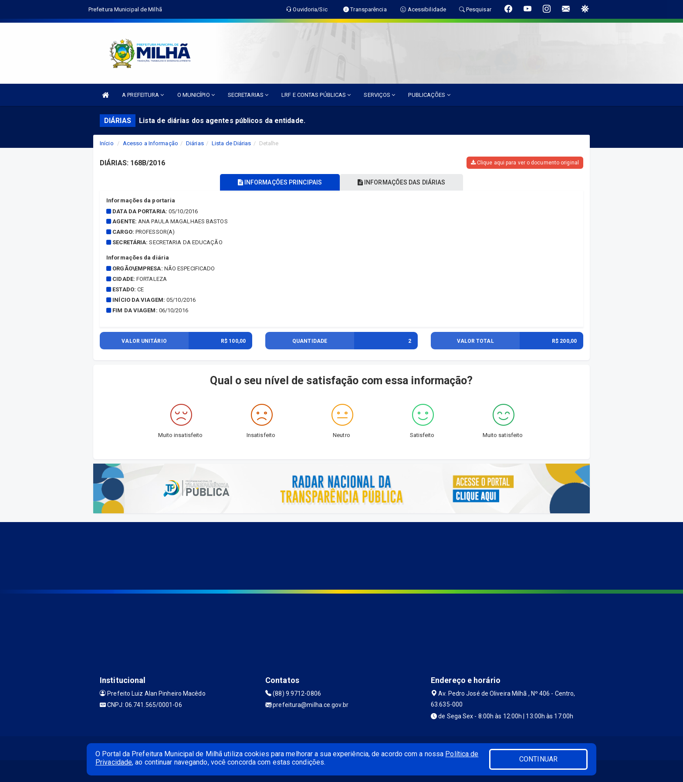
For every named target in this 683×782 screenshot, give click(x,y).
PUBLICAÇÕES (429, 95)
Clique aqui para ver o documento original (525, 163)
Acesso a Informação (150, 143)
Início (107, 143)
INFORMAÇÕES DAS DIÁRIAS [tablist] (402, 182)
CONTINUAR (538, 759)
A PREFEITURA (143, 95)
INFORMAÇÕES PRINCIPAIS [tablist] (279, 182)
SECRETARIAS (248, 95)
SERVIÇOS (379, 95)
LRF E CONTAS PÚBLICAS (316, 95)
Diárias (195, 143)
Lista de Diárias (231, 143)
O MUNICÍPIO (196, 95)
